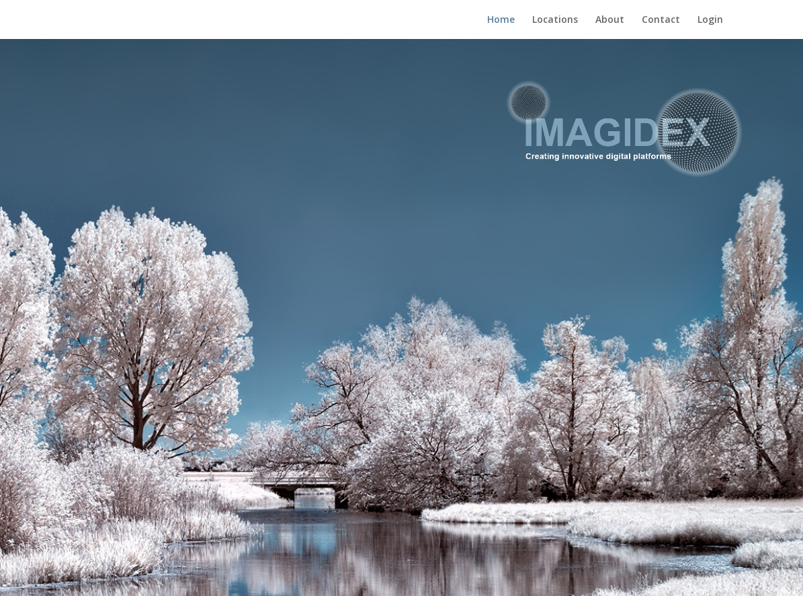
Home (501, 20)
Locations (555, 20)
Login (710, 20)
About (609, 20)
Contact (661, 20)
